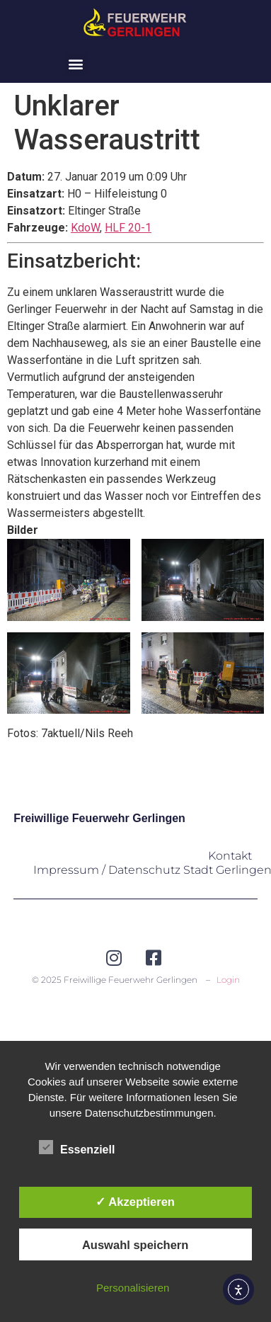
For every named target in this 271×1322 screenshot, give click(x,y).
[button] (76, 64)
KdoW (85, 227)
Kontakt (230, 855)
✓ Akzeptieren (135, 1201)
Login (228, 979)
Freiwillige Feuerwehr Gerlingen (99, 818)
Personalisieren (132, 1288)
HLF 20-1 (128, 227)
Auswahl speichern (135, 1244)
